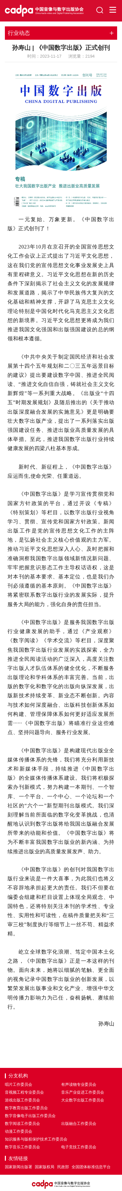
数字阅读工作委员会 (22, 1123)
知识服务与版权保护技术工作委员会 (36, 1139)
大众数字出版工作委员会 (82, 1100)
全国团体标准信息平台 (91, 1167)
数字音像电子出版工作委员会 (30, 1115)
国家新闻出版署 (18, 1167)
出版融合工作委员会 (78, 1123)
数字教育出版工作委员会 (26, 1108)
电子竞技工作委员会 (78, 1147)
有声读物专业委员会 (78, 1084)
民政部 (63, 1167)
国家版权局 (44, 1167)
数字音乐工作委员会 (22, 1147)
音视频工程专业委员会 (24, 1092)
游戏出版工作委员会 (22, 1100)
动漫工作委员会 (18, 1131)
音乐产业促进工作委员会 (82, 1092)
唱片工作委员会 (18, 1084)
